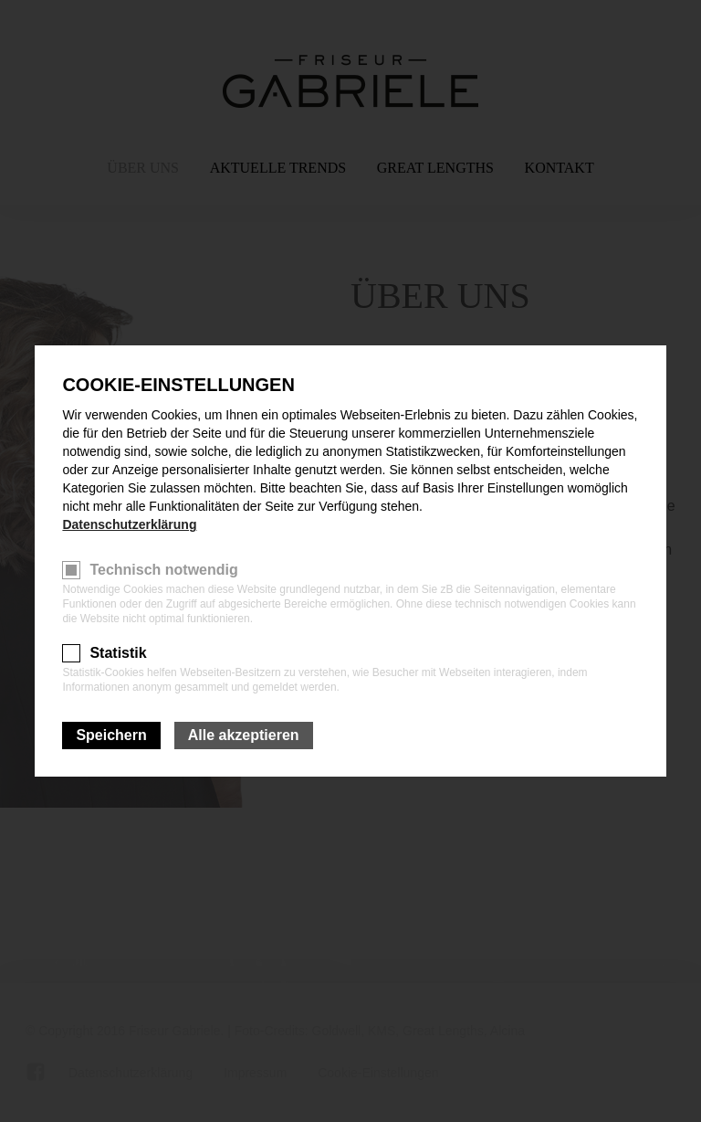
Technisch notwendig (163, 569)
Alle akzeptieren (243, 735)
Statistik (117, 653)
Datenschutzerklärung (129, 524)
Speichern (111, 735)
